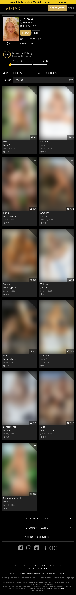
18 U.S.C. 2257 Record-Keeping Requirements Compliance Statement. (38, 573)
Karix (6, 212)
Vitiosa (44, 284)
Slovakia (26, 22)
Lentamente (9, 426)
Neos (6, 355)
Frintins (7, 141)
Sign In (71, 8)
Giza (42, 426)
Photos (19, 79)
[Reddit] (36, 548)
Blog (50, 548)
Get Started (57, 8)
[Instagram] (28, 548)
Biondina (45, 355)
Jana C (43, 430)
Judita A (6, 145)
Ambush (45, 212)
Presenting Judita (12, 498)
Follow (25, 32)
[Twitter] (20, 548)
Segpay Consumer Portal (56, 589)
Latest (7, 79)
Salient (7, 284)
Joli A (5, 216)
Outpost (44, 141)
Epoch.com (68, 586)
